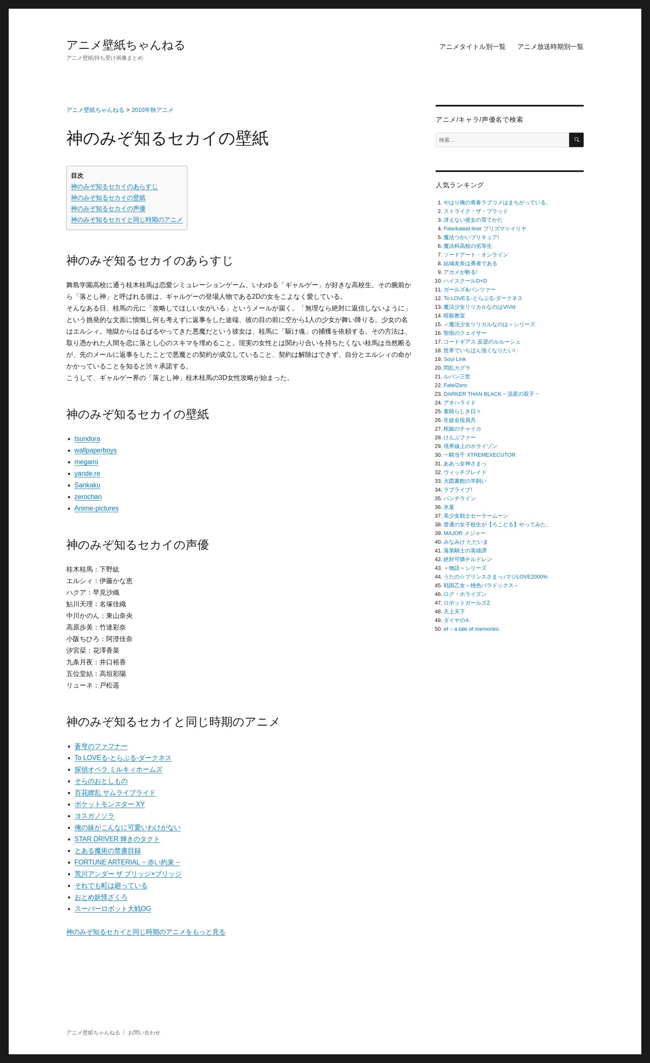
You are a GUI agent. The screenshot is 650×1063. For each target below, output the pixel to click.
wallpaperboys (96, 450)
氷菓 (449, 507)
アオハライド (460, 403)
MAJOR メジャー (464, 533)
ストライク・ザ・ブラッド (476, 211)
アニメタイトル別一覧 (472, 46)
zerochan (88, 496)
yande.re (87, 473)
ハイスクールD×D (465, 281)
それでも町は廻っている (111, 885)
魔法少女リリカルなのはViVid (479, 307)
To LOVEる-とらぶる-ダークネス (123, 757)
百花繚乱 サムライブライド (115, 792)
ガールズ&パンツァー (470, 289)
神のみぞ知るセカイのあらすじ (114, 186)
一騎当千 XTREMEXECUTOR (479, 455)
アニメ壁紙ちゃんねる (126, 45)
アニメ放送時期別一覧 (550, 46)
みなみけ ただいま (466, 542)
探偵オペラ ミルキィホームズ (118, 769)
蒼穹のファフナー (101, 746)
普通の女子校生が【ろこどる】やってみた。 (497, 524)
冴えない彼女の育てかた (473, 220)
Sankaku (87, 485)
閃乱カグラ (457, 368)
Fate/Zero (455, 385)
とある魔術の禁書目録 (108, 850)
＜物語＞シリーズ (465, 568)
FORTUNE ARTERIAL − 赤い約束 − (127, 862)
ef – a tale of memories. (472, 629)
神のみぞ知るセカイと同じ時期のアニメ (127, 219)
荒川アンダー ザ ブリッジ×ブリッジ (128, 873)
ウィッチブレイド (465, 472)
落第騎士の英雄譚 (465, 550)
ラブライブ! (458, 490)
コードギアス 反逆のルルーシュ (482, 342)
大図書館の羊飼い (465, 481)
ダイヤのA (456, 620)
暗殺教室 (454, 315)
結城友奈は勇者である (470, 263)
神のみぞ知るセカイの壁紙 (108, 197)
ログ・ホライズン (465, 594)
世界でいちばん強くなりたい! (479, 350)
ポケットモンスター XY (110, 804)
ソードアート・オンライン (476, 255)
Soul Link (455, 359)
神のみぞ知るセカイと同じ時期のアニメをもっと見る (146, 931)
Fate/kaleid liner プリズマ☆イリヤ (485, 228)
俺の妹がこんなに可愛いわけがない (128, 827)
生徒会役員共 (460, 420)
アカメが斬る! (461, 272)
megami (86, 461)
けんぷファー (460, 437)
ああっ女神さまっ (465, 463)
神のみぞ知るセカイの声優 (108, 208)
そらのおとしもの (101, 781)
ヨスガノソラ (94, 815)
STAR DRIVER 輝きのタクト (117, 839)
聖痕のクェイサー (465, 333)
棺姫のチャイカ (462, 429)
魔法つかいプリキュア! (471, 237)
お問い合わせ (144, 1032)
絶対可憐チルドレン (468, 559)
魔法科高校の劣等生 (468, 246)
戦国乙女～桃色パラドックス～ (481, 585)
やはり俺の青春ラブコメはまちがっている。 (497, 202)
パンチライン (460, 498)
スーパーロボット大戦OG (113, 908)
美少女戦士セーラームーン (476, 516)
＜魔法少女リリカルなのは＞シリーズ (489, 324)
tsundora (87, 438)
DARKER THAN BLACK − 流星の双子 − (491, 394)
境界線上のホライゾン (470, 446)
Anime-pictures (97, 508)
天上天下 (454, 611)
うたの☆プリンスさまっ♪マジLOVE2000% (496, 577)
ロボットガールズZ (467, 603)
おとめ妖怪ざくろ (101, 897)
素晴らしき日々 (462, 411)
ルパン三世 (457, 376)
